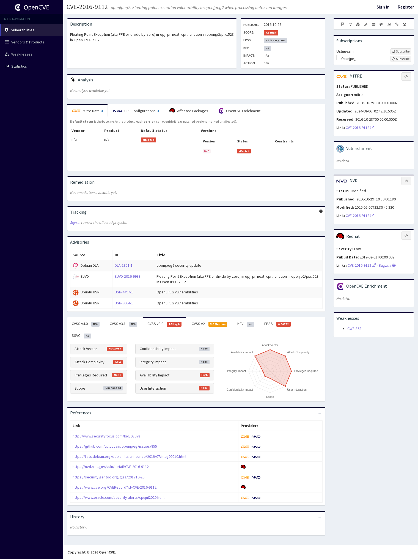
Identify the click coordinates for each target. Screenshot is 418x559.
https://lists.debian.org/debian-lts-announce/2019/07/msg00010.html (129, 456)
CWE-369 (354, 328)
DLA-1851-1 (124, 265)
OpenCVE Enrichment (239, 111)
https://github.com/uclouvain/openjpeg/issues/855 (115, 446)
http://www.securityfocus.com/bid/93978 (106, 436)
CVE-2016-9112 (87, 6)
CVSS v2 (209, 324)
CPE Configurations (136, 110)
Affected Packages (188, 111)
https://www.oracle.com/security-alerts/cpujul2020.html (118, 497)
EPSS (277, 324)
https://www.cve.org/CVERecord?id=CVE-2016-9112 (114, 487)
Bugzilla (387, 265)
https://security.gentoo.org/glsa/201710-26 (108, 477)
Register (406, 7)
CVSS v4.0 (86, 324)
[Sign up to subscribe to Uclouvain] (401, 51)
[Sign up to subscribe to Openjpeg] (401, 59)
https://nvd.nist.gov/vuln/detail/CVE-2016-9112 (111, 466)
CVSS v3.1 (124, 324)
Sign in (383, 7)
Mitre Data (87, 110)
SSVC (81, 335)
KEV (245, 324)
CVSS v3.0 (164, 324)
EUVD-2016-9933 (128, 276)
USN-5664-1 (124, 303)
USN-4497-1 (124, 292)
